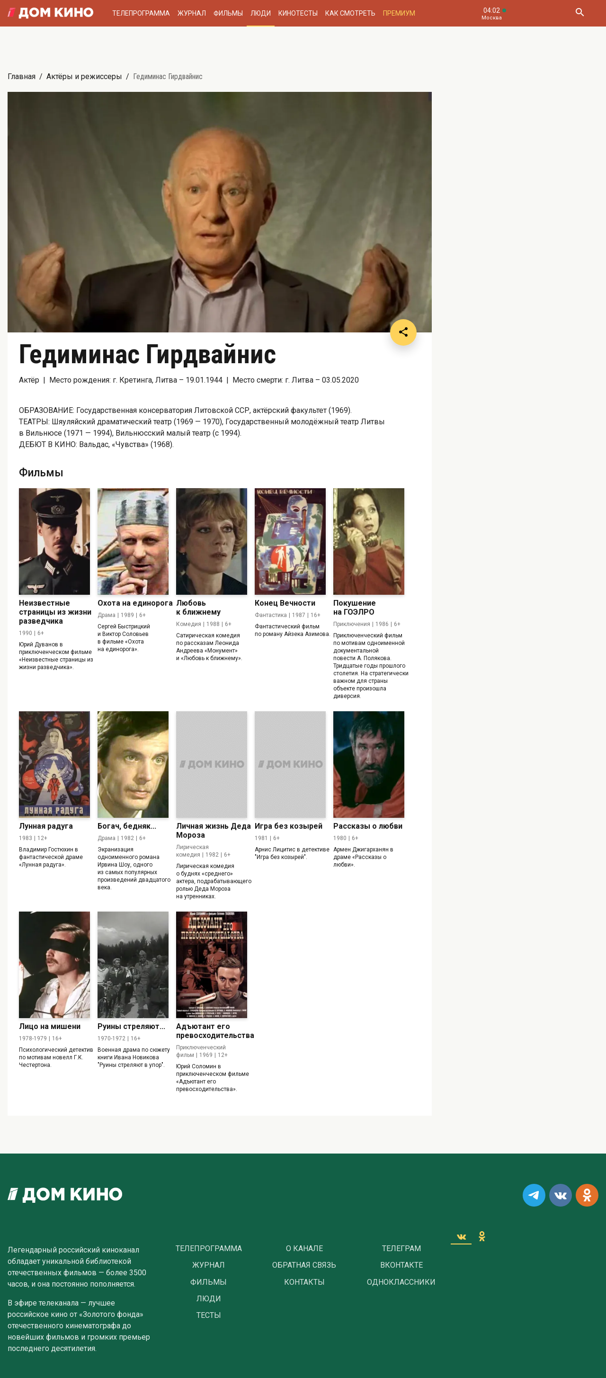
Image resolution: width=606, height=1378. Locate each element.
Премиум (399, 13)
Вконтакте (401, 1265)
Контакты (304, 1282)
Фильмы (228, 13)
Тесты (208, 1315)
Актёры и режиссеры (84, 76)
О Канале (304, 1248)
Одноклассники (401, 1282)
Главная (22, 76)
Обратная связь (304, 1265)
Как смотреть (350, 13)
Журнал (192, 13)
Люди (260, 13)
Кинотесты (298, 13)
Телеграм (401, 1248)
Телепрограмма (141, 13)
